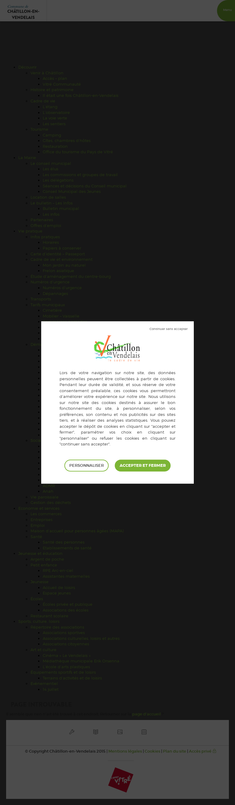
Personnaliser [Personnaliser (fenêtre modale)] (86, 465)
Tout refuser (169, 329)
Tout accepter (143, 465)
